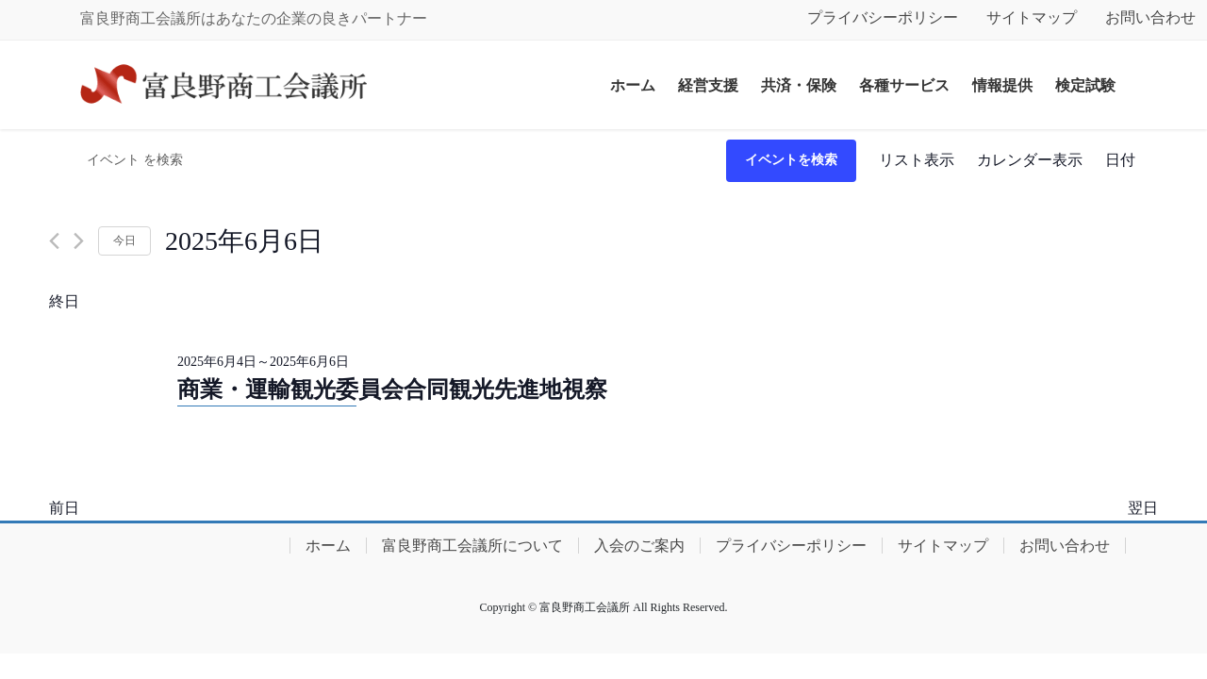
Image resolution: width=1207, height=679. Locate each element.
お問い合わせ (1064, 546)
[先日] (54, 241)
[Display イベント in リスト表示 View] (916, 160)
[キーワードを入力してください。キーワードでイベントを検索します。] (387, 160)
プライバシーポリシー (882, 17)
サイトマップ (1031, 17)
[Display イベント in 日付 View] (1120, 160)
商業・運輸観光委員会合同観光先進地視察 (392, 389)
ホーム (328, 546)
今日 (124, 240)
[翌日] (79, 241)
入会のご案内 (639, 546)
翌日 (1143, 508)
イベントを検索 (791, 160)
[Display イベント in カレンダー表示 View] (1030, 160)
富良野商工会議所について (472, 546)
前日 (64, 508)
